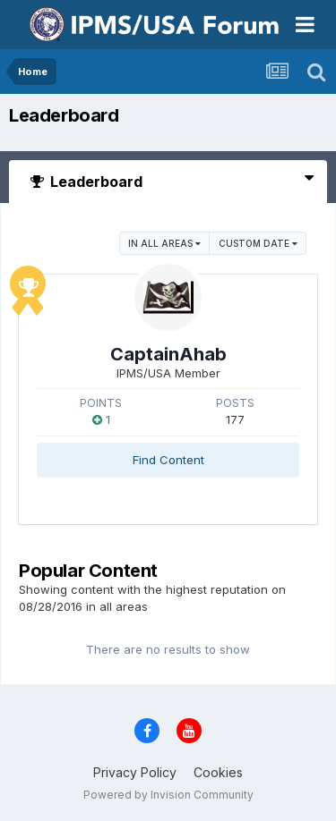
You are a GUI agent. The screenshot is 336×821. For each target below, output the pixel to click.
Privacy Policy (135, 772)
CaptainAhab (168, 354)
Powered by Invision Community (168, 794)
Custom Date (258, 243)
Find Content (168, 460)
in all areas (164, 243)
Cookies (218, 772)
